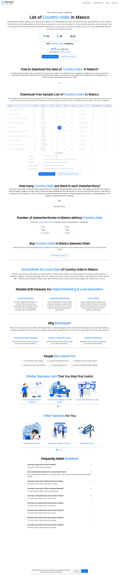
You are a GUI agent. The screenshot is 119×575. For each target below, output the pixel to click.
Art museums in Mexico (31, 443)
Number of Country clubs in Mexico (35, 365)
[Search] (59, 201)
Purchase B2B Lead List (59, 255)
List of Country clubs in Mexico (33, 361)
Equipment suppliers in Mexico (59, 443)
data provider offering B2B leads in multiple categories (47, 328)
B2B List (54, 12)
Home (49, 12)
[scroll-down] (59, 83)
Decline (76, 571)
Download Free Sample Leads (68, 174)
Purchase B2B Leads (50, 57)
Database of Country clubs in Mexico (86, 361)
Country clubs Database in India (87, 400)
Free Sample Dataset (68, 57)
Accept (85, 571)
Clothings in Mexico (87, 443)
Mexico (61, 12)
